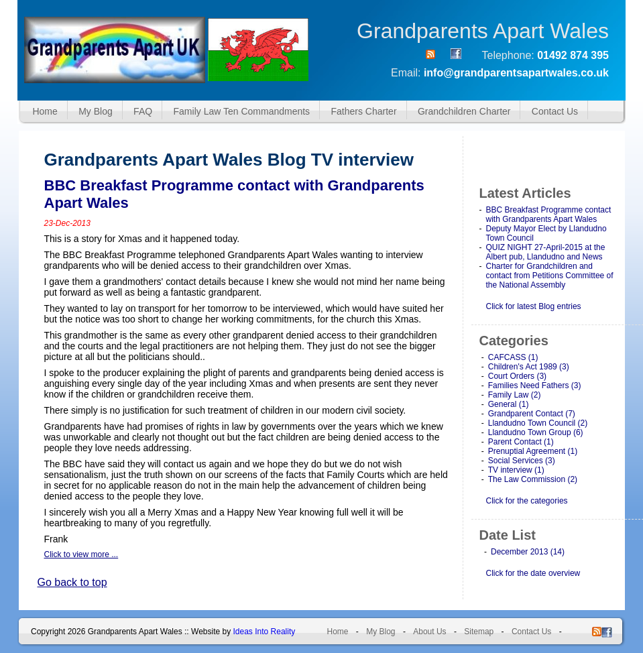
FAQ (142, 111)
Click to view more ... (81, 554)
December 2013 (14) (528, 551)
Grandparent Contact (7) (531, 413)
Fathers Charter (364, 111)
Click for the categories (527, 501)
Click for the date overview (533, 573)
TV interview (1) (516, 470)
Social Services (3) (521, 460)
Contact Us (555, 111)
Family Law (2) (514, 395)
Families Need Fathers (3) (534, 385)
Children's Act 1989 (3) (528, 366)
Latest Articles (525, 193)
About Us (429, 631)
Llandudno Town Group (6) (535, 432)
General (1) (508, 404)
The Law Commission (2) (532, 479)
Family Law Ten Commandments (242, 111)
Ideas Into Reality (264, 631)
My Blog (95, 111)
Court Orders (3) (517, 376)
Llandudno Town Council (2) (538, 423)
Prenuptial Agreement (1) (532, 451)
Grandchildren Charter (464, 111)
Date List (507, 535)
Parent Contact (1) (521, 442)
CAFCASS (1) (513, 357)
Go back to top (72, 582)
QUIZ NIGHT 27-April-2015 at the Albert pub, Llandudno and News (545, 252)
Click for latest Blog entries (533, 306)
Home (44, 111)
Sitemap (478, 631)
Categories (513, 340)
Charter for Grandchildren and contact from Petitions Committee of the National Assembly (549, 275)
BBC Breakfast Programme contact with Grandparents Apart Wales (548, 214)
